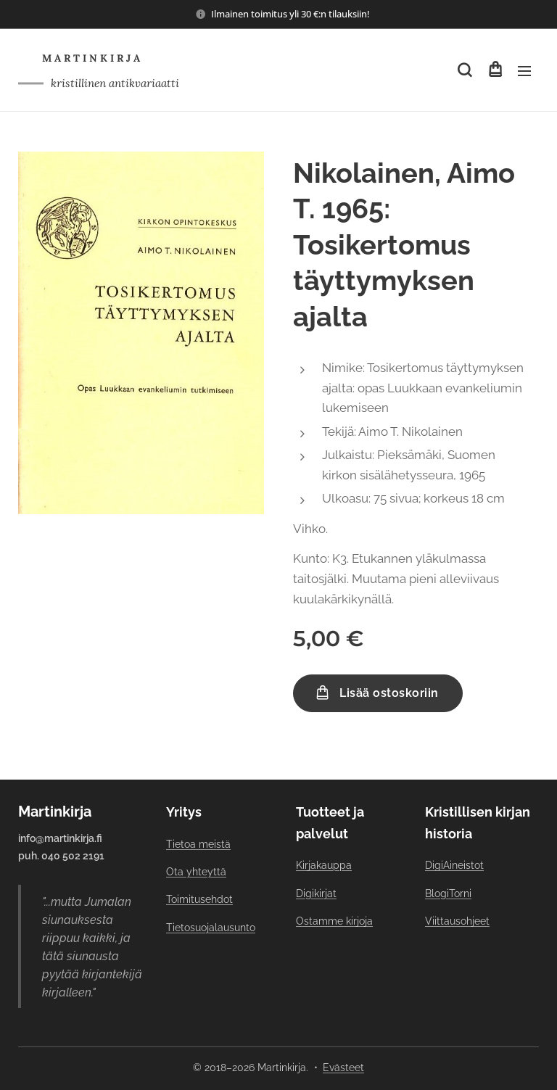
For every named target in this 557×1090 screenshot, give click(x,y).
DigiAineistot (454, 865)
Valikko (524, 71)
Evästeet (343, 1067)
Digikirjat (316, 893)
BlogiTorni (448, 893)
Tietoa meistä (198, 843)
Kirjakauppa (324, 865)
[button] (464, 70)
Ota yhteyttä (196, 872)
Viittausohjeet (457, 921)
